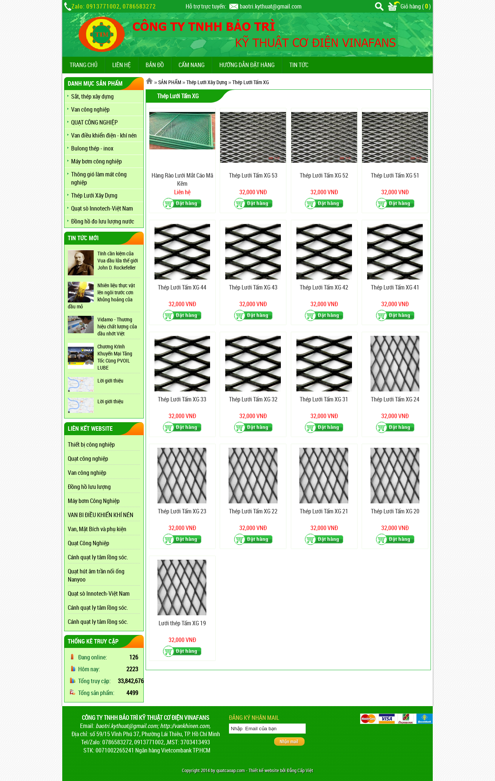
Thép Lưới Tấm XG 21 (324, 511)
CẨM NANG (192, 65)
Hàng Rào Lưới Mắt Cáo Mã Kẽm (182, 179)
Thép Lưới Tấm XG (250, 82)
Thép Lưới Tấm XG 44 (182, 287)
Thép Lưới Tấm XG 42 (324, 287)
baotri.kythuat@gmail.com (271, 6)
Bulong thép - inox (92, 148)
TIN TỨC (298, 65)
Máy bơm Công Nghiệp (94, 501)
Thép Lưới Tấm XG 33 (182, 399)
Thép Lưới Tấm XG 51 (395, 175)
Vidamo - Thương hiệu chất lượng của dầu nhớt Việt (117, 326)
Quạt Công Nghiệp (88, 543)
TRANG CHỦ (83, 65)
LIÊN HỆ (121, 65)
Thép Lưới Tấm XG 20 (395, 511)
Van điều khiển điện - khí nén (104, 135)
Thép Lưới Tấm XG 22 (253, 511)
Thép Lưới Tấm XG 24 (395, 399)
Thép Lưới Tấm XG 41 (395, 287)
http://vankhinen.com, (185, 726)
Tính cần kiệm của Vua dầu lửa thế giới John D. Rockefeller (117, 260)
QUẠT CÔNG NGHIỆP (94, 122)
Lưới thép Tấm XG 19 (182, 623)
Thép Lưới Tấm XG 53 (253, 175)
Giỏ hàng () (409, 6)
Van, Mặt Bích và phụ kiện (97, 529)
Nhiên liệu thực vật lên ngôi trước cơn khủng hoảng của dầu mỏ (101, 296)
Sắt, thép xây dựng (92, 96)
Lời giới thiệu (110, 380)
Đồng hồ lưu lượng (89, 487)
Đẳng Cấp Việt (300, 770)
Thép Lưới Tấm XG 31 (324, 399)
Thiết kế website (264, 770)
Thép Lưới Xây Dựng (94, 195)
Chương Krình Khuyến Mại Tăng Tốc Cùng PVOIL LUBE (114, 357)
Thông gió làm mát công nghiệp (99, 178)
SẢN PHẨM (169, 82)
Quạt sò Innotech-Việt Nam (102, 208)
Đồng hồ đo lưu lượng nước (102, 221)
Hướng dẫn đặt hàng (247, 65)
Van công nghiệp (90, 109)
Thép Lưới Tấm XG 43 (253, 287)
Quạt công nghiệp (88, 458)
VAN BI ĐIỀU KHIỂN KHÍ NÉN (100, 515)
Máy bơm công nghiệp (96, 161)
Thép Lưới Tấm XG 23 (182, 511)
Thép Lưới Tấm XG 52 (324, 175)
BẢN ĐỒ (155, 65)
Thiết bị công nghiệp (91, 444)
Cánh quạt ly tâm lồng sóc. (98, 557)
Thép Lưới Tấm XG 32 (253, 399)
